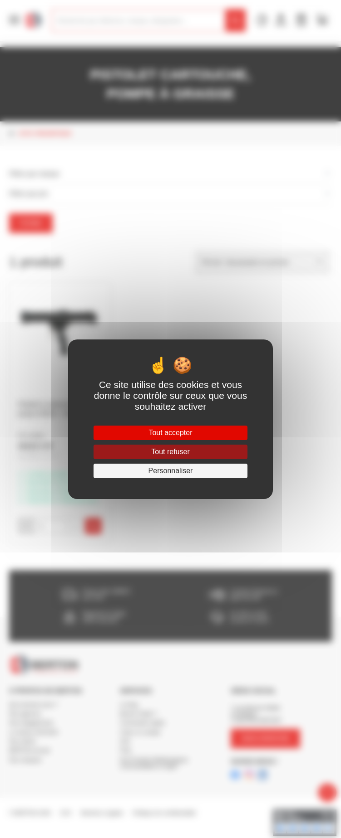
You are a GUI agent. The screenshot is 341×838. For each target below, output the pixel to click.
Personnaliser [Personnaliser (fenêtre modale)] (170, 471)
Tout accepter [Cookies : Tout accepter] (170, 432)
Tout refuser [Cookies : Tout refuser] (170, 451)
